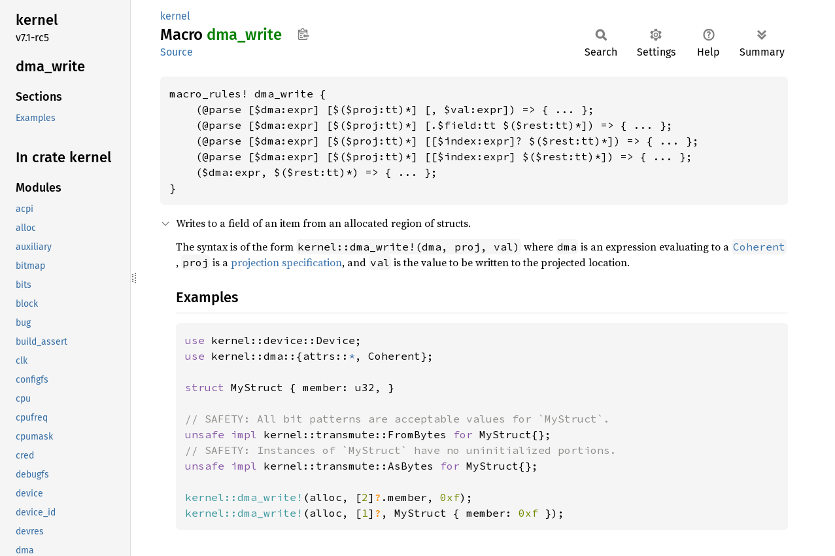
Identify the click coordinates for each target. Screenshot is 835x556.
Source (176, 52)
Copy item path (303, 34)
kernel (175, 16)
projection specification (286, 262)
